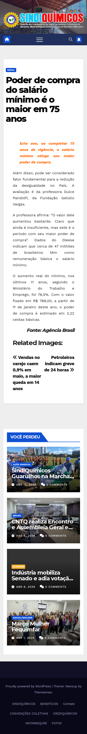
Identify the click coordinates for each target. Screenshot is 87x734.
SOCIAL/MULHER (22, 617)
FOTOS (57, 723)
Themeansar (43, 692)
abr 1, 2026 (25, 637)
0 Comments (57, 484)
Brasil (17, 515)
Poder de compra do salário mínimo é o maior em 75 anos (43, 99)
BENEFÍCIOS (49, 704)
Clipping (18, 566)
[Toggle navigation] (39, 39)
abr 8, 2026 (25, 535)
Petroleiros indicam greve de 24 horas (59, 364)
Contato (69, 704)
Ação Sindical (22, 464)
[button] (70, 39)
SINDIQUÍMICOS (23, 704)
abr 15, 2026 (26, 484)
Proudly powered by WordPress (29, 686)
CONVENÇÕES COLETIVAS (29, 713)
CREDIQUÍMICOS (65, 713)
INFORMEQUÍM (36, 723)
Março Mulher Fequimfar (31, 626)
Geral (11, 70)
